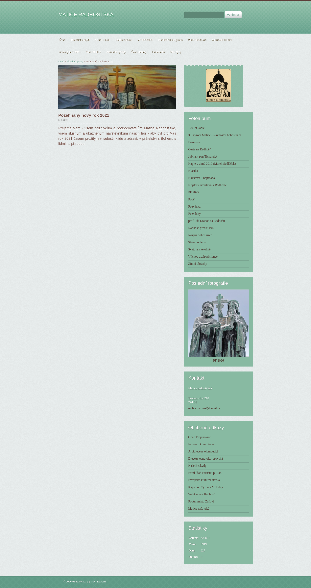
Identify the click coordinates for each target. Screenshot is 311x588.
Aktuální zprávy (74, 61)
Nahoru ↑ (102, 581)
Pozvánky (194, 213)
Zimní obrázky (197, 263)
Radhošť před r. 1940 (201, 228)
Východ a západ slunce (203, 256)
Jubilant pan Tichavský (203, 156)
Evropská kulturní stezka (204, 480)
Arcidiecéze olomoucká (203, 451)
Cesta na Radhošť (199, 149)
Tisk (92, 581)
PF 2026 (218, 360)
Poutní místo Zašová (201, 501)
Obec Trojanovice (199, 437)
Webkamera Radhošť (201, 494)
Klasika (193, 170)
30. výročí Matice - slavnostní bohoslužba (214, 135)
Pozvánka (194, 206)
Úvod (61, 61)
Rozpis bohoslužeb (200, 235)
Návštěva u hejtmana (201, 178)
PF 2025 (193, 192)
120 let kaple (196, 128)
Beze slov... (195, 142)
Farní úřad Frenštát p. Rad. (205, 472)
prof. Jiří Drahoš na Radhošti (206, 220)
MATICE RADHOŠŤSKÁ (85, 14)
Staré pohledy (197, 242)
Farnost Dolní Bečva (201, 444)
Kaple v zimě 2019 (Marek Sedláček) (212, 163)
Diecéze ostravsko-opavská (205, 458)
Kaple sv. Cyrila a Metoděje (206, 487)
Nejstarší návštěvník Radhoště (207, 185)
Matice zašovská (198, 508)
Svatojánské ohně (199, 249)
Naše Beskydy (197, 465)
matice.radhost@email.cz (204, 408)
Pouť (191, 199)
